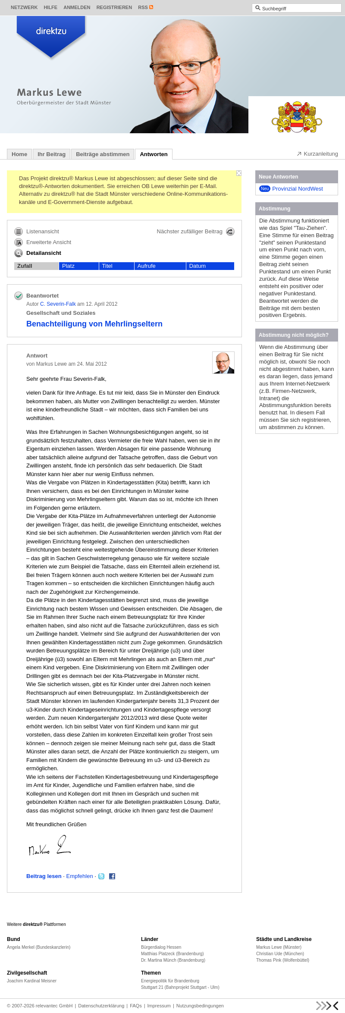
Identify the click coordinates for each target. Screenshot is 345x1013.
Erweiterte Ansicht (42, 242)
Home (19, 154)
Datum (197, 266)
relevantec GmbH (54, 1005)
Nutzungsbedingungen (200, 1005)
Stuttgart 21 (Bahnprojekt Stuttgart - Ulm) (180, 987)
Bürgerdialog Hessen (161, 947)
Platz (68, 266)
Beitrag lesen (44, 876)
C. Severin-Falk (58, 304)
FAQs (136, 1005)
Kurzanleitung (317, 153)
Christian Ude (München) (280, 953)
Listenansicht (36, 231)
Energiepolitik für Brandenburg (170, 981)
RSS (143, 7)
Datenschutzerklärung (101, 1005)
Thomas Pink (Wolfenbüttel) (282, 960)
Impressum (159, 1005)
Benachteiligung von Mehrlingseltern (94, 324)
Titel (107, 266)
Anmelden (76, 7)
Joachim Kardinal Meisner (31, 981)
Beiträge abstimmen (102, 154)
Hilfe (50, 7)
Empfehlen (79, 876)
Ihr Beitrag (52, 154)
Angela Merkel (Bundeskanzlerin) (38, 947)
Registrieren (114, 7)
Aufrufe (147, 266)
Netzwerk (24, 7)
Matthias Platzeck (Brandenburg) (172, 953)
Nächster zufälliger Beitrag (196, 231)
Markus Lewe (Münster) (278, 947)
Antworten (153, 154)
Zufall (24, 266)
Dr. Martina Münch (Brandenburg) (173, 960)
